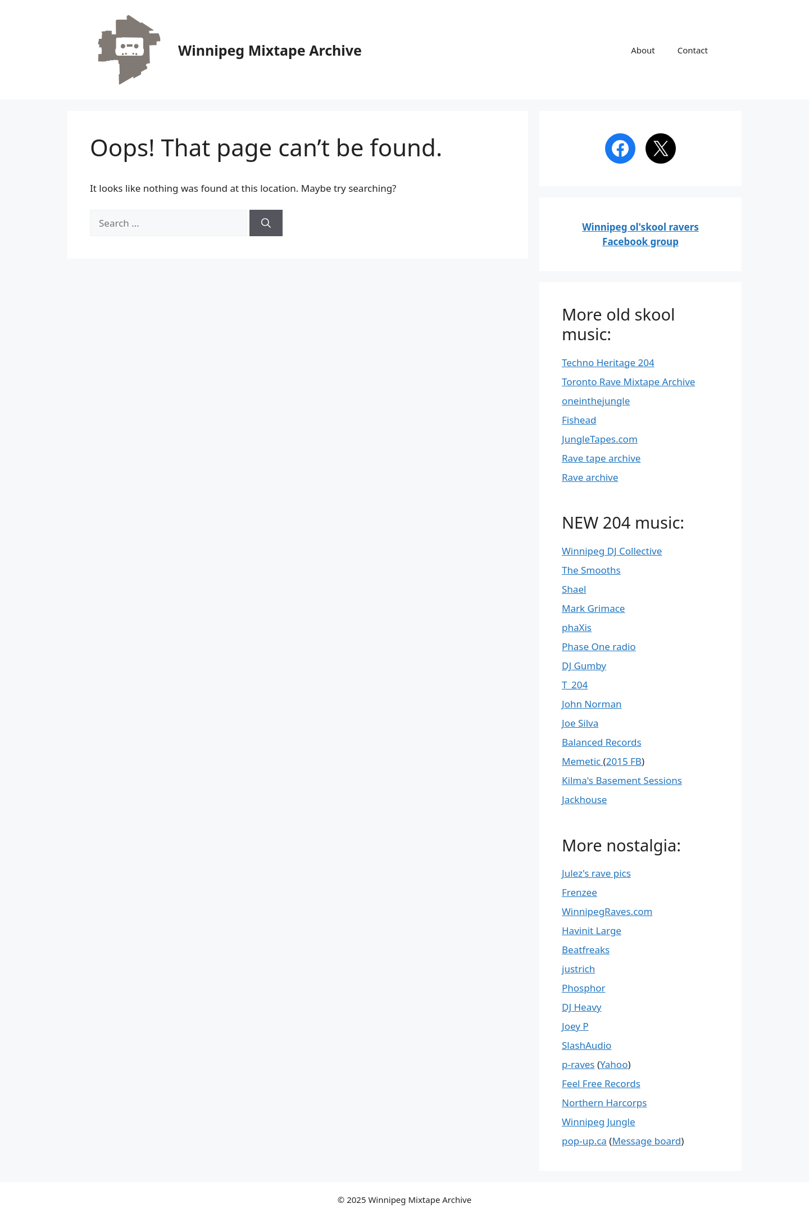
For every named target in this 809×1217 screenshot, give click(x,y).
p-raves (578, 1064)
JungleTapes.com (600, 438)
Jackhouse (584, 799)
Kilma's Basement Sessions (622, 780)
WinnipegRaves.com (607, 911)
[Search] (266, 223)
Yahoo (614, 1064)
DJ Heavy (582, 1006)
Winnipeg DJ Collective (612, 550)
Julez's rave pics (596, 873)
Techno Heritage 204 (608, 362)
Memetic (582, 761)
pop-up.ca (584, 1140)
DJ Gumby (584, 665)
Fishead (579, 419)
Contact (693, 50)
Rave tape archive (601, 458)
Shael (574, 589)
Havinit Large (591, 930)
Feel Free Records (601, 1083)
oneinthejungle (596, 400)
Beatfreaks (586, 949)
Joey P (575, 1026)
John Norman (592, 703)
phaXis (577, 627)
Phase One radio (599, 646)
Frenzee (579, 892)
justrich (578, 968)
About (643, 50)
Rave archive (590, 477)
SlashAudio (586, 1045)
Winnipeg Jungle (598, 1121)
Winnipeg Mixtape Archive (270, 50)
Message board (646, 1140)
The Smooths (591, 570)
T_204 (575, 684)
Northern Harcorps (604, 1102)
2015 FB (624, 761)
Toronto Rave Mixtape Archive (628, 381)
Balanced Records (602, 742)
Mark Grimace (593, 608)
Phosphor (584, 987)
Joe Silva (580, 722)
